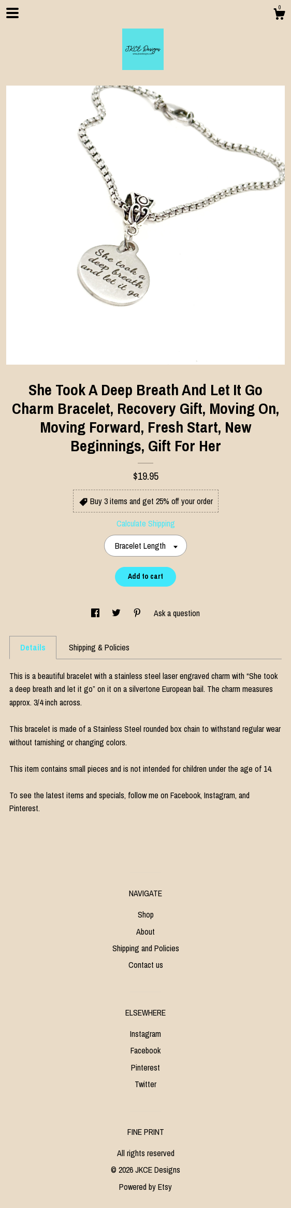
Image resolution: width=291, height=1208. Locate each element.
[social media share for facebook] (96, 613)
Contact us (145, 964)
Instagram (145, 1033)
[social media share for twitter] (117, 613)
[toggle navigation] (12, 13)
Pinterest (145, 1067)
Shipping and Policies (145, 948)
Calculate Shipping (146, 523)
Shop (146, 914)
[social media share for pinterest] (138, 613)
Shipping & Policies (99, 647)
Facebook (145, 1050)
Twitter (145, 1084)
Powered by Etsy (145, 1186)
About (145, 931)
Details (33, 647)
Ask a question (177, 613)
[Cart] (279, 15)
